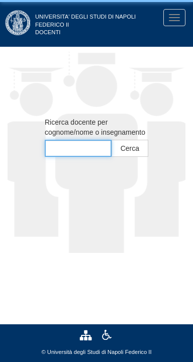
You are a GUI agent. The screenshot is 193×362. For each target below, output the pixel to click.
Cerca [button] (130, 148)
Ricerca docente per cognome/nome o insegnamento (95, 127)
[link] (88, 335)
